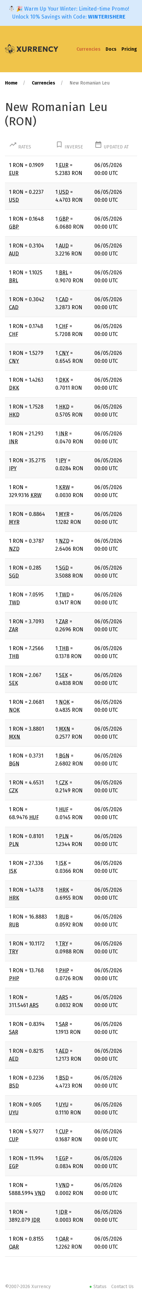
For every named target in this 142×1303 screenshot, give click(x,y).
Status (98, 1286)
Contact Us (122, 1286)
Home (11, 83)
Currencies (88, 49)
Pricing (129, 49)
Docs (111, 49)
